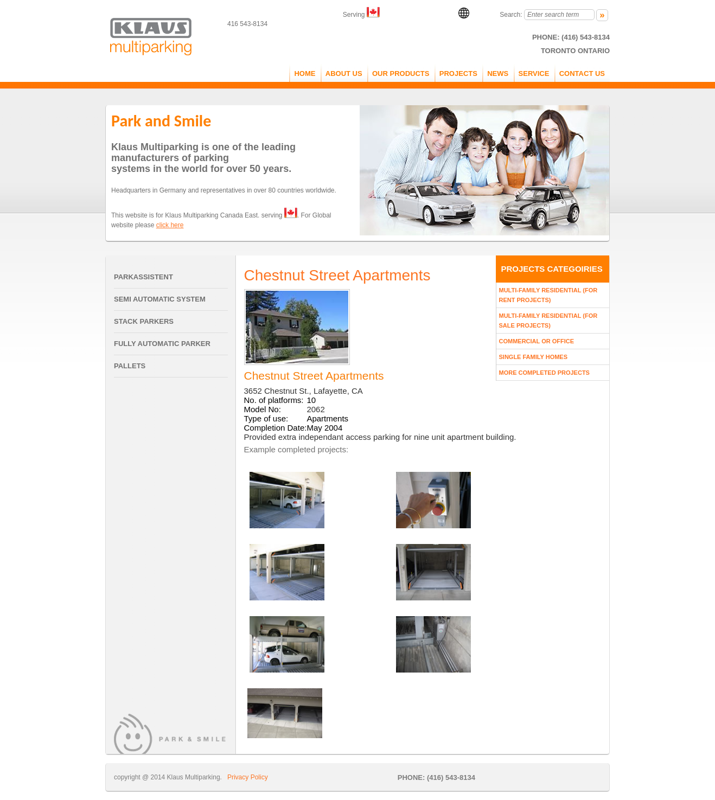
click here (170, 225)
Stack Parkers (144, 321)
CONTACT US (582, 73)
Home (304, 73)
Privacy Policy (247, 777)
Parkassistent (143, 277)
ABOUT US (343, 73)
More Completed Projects (544, 372)
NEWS (497, 73)
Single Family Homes (533, 357)
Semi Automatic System (160, 299)
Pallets (129, 366)
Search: (511, 14)
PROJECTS (458, 73)
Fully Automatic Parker (162, 344)
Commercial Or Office (536, 341)
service (534, 73)
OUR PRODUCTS (400, 73)
